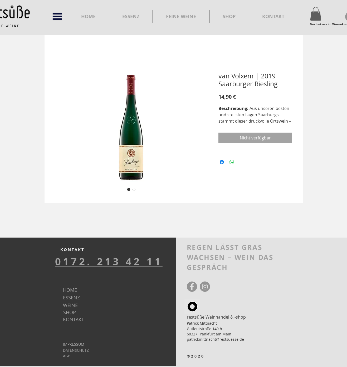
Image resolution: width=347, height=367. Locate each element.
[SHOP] (78, 312)
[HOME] (78, 290)
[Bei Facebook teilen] (222, 162)
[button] (57, 16)
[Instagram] (205, 286)
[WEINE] (78, 305)
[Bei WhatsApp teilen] (232, 162)
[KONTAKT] (78, 319)
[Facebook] (192, 286)
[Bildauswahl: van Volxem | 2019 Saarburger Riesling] (128, 189)
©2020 (196, 356)
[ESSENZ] (78, 298)
